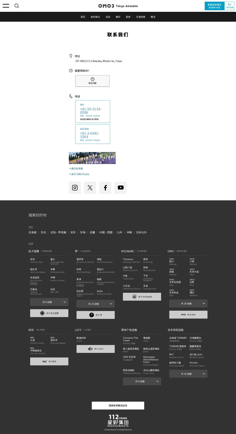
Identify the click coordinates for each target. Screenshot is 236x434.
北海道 (32, 232)
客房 (128, 16)
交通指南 (140, 16)
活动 (108, 16)
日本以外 (141, 232)
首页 (83, 16)
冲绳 (129, 232)
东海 (82, 232)
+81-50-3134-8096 (90, 110)
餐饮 (118, 16)
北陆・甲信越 (58, 232)
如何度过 (95, 16)
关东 (73, 232)
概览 (153, 16)
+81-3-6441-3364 (89, 135)
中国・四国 (105, 232)
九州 (119, 232)
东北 (43, 232)
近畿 (92, 232)
